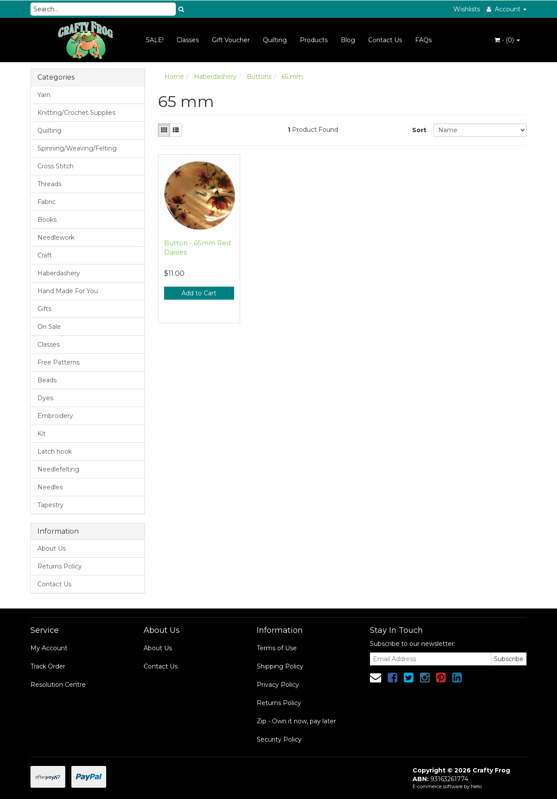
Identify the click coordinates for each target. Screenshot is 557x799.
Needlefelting (58, 469)
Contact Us (385, 40)
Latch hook (54, 451)
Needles (50, 487)
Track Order (47, 666)
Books (47, 220)
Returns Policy (59, 566)
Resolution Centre (58, 685)
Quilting (275, 40)
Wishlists (466, 9)
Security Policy (279, 739)
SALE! (155, 40)
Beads (47, 380)
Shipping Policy (280, 666)
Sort (419, 130)
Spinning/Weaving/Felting (77, 148)
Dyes (45, 398)
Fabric (46, 202)
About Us (51, 548)
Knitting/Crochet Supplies (76, 113)
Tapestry (50, 505)
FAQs (423, 40)
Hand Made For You (67, 291)
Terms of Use (277, 648)
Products (314, 40)
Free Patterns (58, 362)
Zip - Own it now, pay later (296, 721)
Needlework (55, 237)
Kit (41, 434)
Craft (44, 255)
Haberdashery (58, 273)
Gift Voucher (231, 40)
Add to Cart (198, 293)
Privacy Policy (278, 685)
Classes (188, 40)
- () (507, 40)
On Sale (49, 327)
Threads (49, 184)
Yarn (43, 95)
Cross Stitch (55, 166)
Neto (476, 786)
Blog (348, 40)
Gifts (44, 309)
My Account (48, 648)
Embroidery (55, 416)
